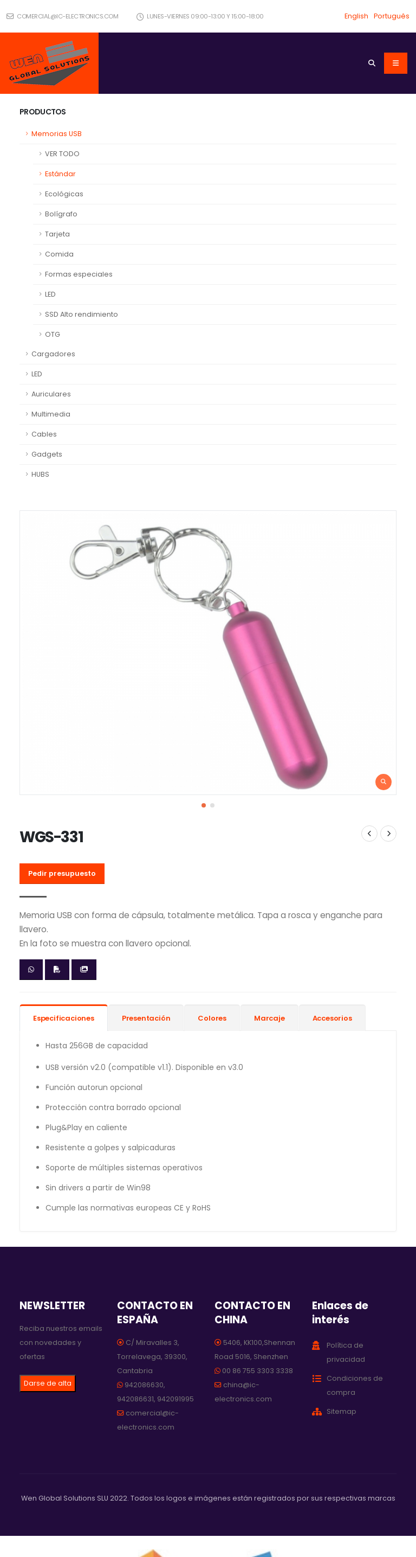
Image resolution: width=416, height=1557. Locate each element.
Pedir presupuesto (62, 873)
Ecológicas (64, 193)
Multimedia (50, 414)
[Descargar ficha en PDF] (57, 969)
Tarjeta (57, 234)
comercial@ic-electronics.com (62, 16)
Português (392, 16)
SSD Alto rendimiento (81, 314)
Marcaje (269, 1018)
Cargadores (53, 353)
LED (50, 294)
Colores (212, 1018)
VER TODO (62, 153)
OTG (52, 334)
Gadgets (46, 454)
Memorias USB (56, 133)
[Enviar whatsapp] (31, 969)
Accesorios (332, 1018)
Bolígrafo (61, 214)
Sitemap (341, 1411)
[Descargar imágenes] (84, 969)
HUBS (40, 474)
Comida (59, 254)
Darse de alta (48, 1383)
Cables (44, 434)
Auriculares (51, 394)
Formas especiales (79, 274)
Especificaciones (63, 1018)
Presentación (146, 1018)
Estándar (60, 173)
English (356, 16)
